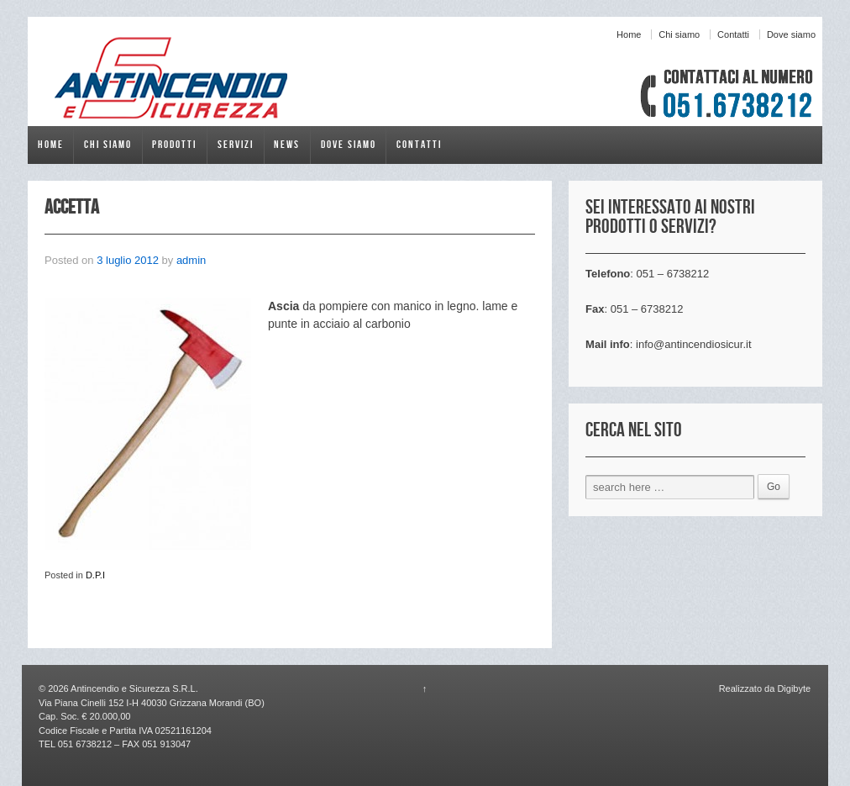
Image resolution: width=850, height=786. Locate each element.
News (287, 144)
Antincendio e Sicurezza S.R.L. (133, 688)
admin (191, 260)
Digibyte (792, 688)
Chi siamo (679, 34)
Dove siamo (791, 34)
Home (629, 34)
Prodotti (174, 144)
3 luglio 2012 (128, 260)
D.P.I (95, 575)
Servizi (236, 144)
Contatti (733, 34)
